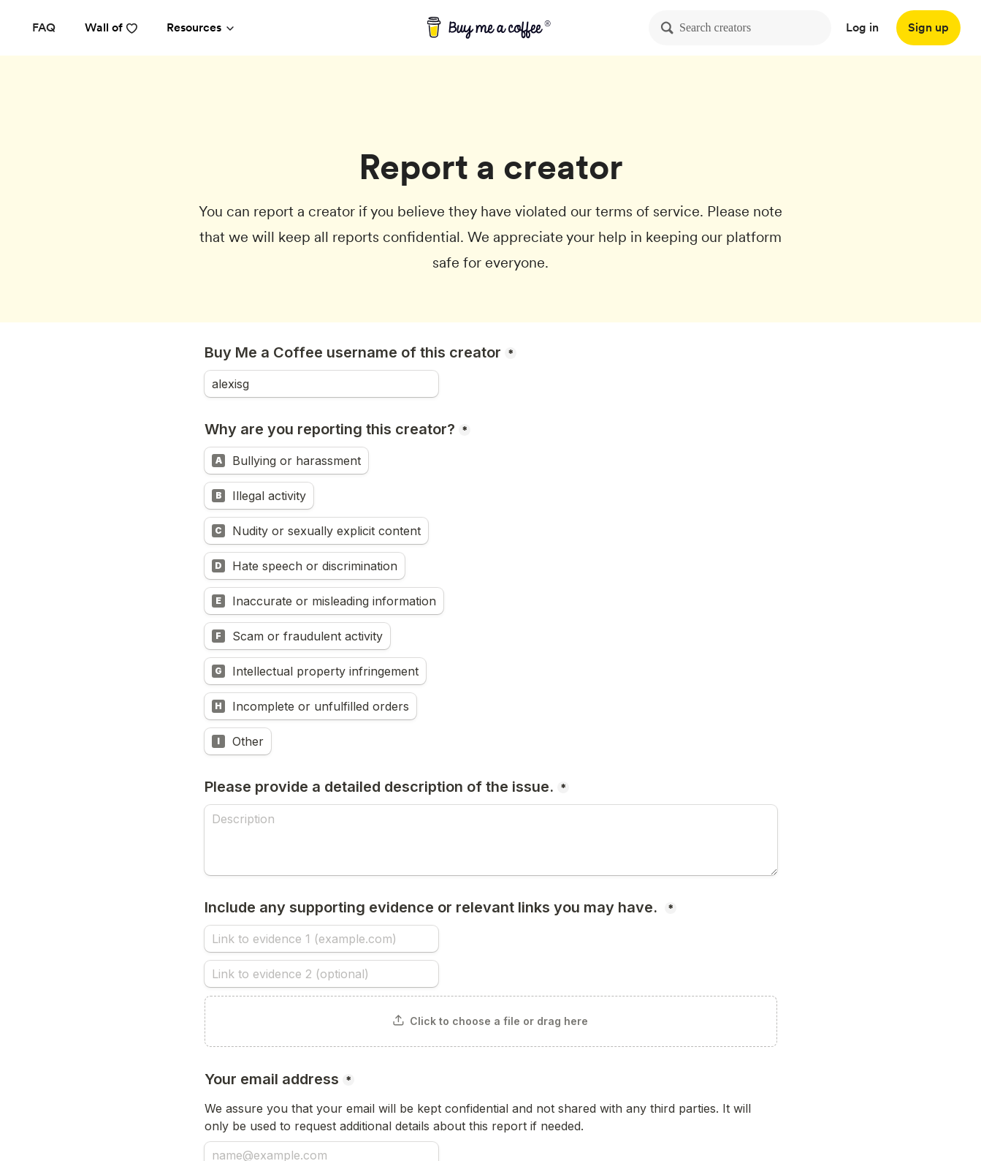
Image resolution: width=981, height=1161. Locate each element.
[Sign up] (928, 27)
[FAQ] (43, 27)
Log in (862, 27)
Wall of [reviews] (111, 27)
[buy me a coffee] (490, 28)
